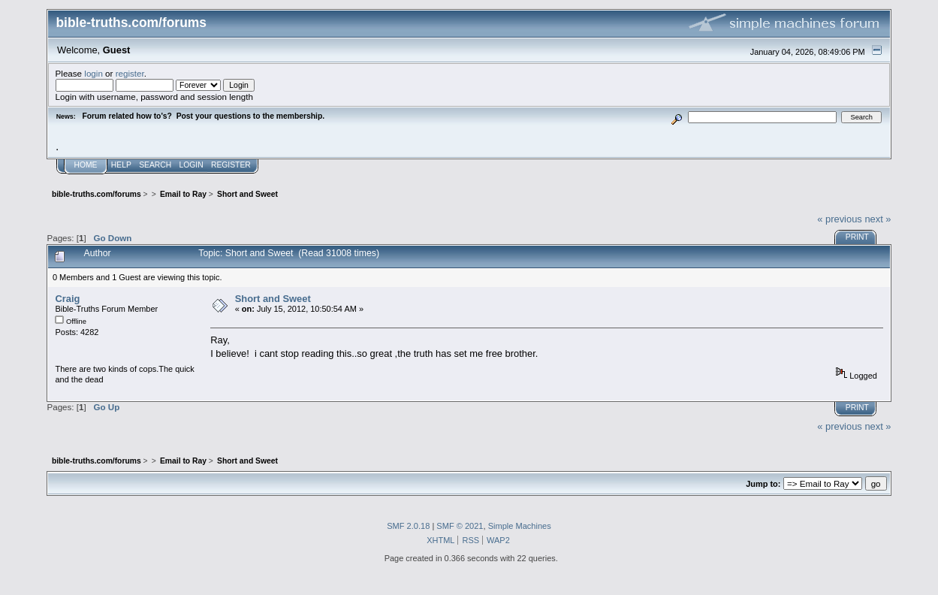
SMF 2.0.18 (408, 525)
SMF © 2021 (459, 525)
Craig (67, 298)
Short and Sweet (273, 298)
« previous (839, 219)
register (130, 73)
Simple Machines (519, 525)
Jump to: (763, 483)
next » (877, 219)
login (93, 73)
